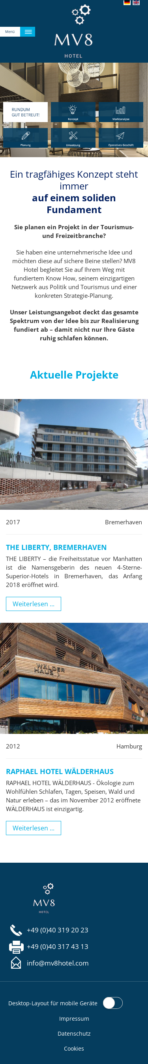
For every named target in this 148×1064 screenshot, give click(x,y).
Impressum (74, 1018)
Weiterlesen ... (33, 604)
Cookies (74, 1048)
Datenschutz (74, 1033)
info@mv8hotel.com (58, 963)
